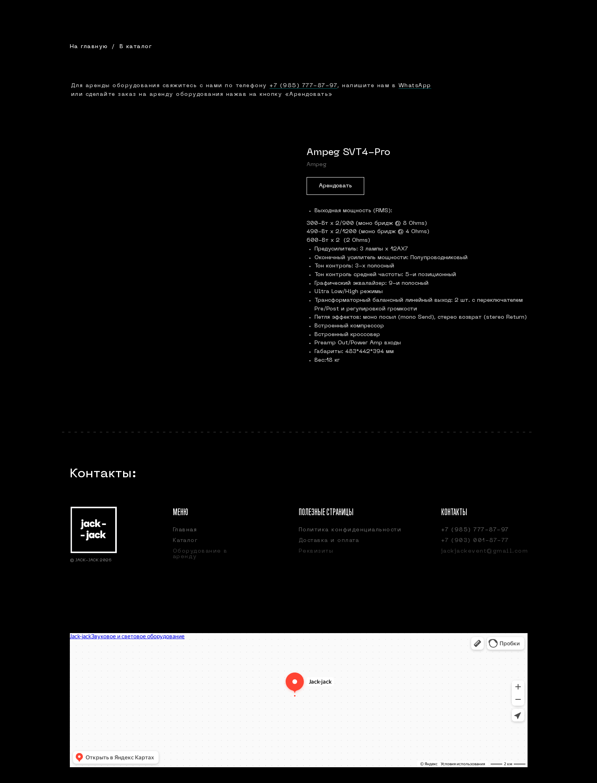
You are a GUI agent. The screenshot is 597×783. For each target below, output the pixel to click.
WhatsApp (415, 85)
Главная (185, 530)
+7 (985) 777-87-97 (303, 85)
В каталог (136, 46)
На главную (89, 46)
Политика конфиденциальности (350, 530)
